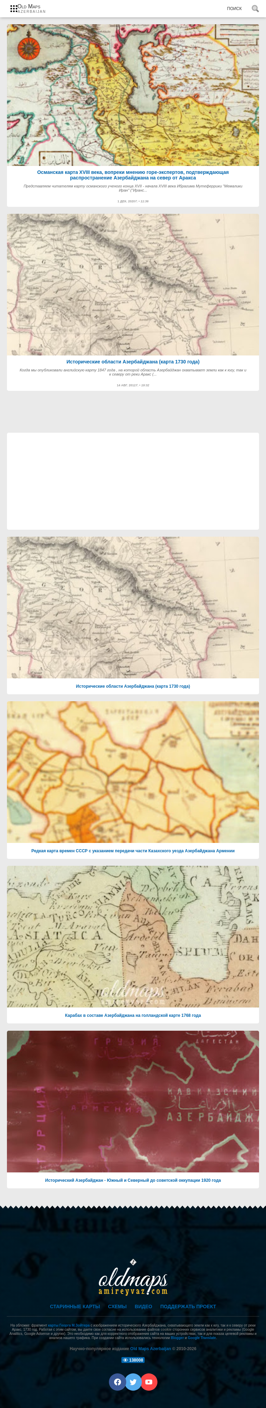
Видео (143, 1306)
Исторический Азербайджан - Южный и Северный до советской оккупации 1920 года (133, 1180)
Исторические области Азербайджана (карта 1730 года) (133, 686)
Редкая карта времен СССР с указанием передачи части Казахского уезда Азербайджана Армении (132, 850)
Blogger (177, 1338)
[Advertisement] (133, 481)
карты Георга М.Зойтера (69, 1325)
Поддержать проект (188, 1306)
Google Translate (202, 1338)
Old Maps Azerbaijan (150, 1348)
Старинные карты (75, 1306)
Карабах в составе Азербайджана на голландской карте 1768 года (133, 1015)
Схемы (117, 1306)
